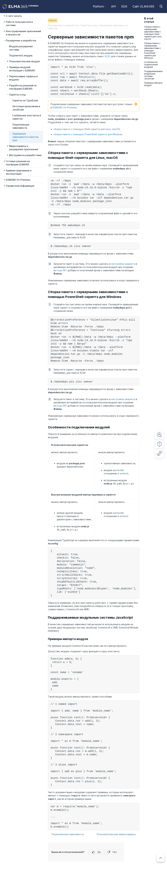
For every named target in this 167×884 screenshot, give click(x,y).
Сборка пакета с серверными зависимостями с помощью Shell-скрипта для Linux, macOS (153, 33)
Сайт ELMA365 (143, 6)
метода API (59, 270)
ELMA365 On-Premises (65, 107)
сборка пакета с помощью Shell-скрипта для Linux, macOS (86, 129)
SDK (124, 6)
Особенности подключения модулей (151, 64)
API (113, 6)
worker (123, 473)
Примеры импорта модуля (153, 84)
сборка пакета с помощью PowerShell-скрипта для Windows (87, 134)
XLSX (107, 56)
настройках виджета (123, 263)
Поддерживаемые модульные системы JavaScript (153, 75)
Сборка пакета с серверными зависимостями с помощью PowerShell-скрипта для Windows (152, 50)
